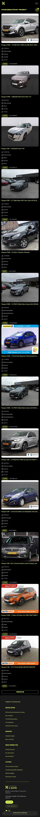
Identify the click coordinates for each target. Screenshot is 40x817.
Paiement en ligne (10, 736)
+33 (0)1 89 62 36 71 (12, 806)
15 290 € (5, 115)
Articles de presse (10, 749)
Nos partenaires (9, 756)
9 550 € (4, 686)
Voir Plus (20, 692)
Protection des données (11, 766)
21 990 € (5, 478)
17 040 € (5, 582)
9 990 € (4, 271)
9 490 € (4, 530)
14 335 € (5, 375)
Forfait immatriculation (11, 719)
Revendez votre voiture (11, 725)
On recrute (9, 802)
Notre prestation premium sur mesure (15, 712)
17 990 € (5, 64)
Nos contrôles (9, 715)
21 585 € (5, 323)
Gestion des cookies (10, 776)
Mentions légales (9, 773)
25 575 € (5, 426)
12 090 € (5, 167)
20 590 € (5, 219)
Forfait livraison (9, 722)
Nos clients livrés (9, 753)
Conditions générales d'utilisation (14, 770)
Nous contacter (9, 739)
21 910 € (5, 634)
